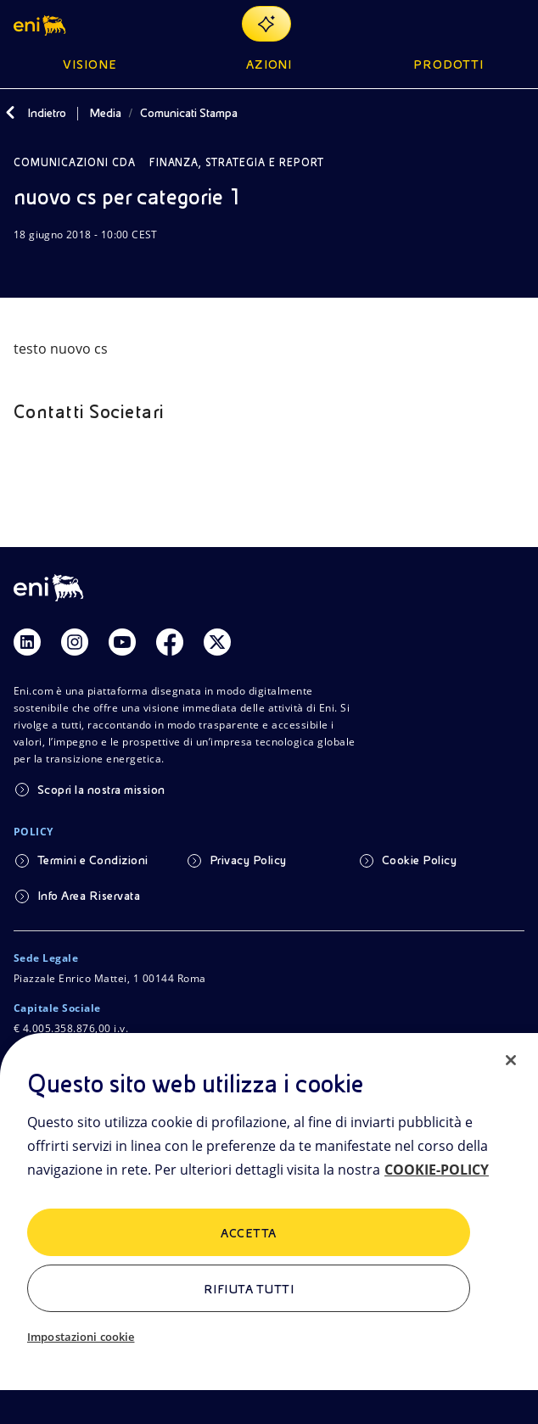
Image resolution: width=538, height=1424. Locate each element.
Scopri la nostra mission (101, 789)
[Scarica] (24, 267)
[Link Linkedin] (27, 642)
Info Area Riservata (88, 895)
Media (105, 113)
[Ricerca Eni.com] (473, 24)
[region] (269, 1228)
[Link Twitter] (217, 642)
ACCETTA (248, 1233)
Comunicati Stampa (189, 113)
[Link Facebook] (169, 642)
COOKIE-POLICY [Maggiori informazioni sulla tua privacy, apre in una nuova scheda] (436, 1169)
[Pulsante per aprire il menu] (514, 24)
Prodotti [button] (448, 64)
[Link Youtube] (122, 642)
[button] (41, 24)
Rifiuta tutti (249, 1289)
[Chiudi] (511, 1060)
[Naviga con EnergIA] (266, 24)
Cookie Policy (419, 860)
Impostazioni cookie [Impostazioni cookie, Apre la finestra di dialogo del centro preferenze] (80, 1336)
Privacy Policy (248, 860)
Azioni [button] (269, 64)
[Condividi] (64, 267)
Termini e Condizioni (93, 860)
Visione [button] (90, 64)
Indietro (46, 113)
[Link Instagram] (74, 642)
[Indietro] (10, 113)
